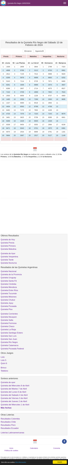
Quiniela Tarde (7, 260)
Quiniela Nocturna (9, 263)
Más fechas (6, 408)
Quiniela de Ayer (8, 253)
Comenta (56, 448)
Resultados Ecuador (10, 428)
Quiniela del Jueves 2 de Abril (14, 401)
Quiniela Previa (7, 243)
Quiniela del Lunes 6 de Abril (13, 392)
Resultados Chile (8, 422)
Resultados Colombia (10, 419)
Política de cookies (11, 450)
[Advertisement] (34, 23)
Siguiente (39, 51)
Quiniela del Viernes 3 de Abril (14, 398)
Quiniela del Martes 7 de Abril (14, 389)
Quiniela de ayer (8, 382)
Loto (3, 357)
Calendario (34, 448)
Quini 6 (4, 363)
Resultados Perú (8, 425)
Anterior (28, 51)
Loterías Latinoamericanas (12, 433)
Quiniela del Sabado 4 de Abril (14, 395)
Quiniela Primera (8, 246)
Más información (20, 462)
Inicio (11, 448)
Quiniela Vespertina (9, 257)
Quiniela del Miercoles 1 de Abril (15, 405)
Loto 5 (3, 360)
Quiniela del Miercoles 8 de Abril (15, 386)
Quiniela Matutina (8, 249)
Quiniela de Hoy (8, 240)
